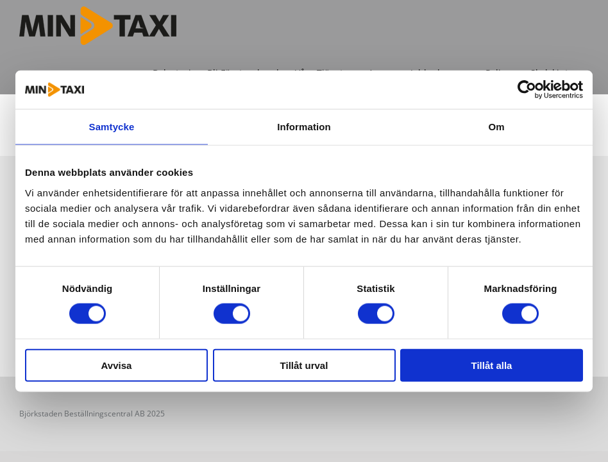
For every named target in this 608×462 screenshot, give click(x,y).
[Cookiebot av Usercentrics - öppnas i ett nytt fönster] (527, 89)
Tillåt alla (491, 364)
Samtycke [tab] (112, 126)
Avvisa (116, 364)
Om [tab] (496, 126)
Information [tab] (304, 126)
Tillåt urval (304, 364)
